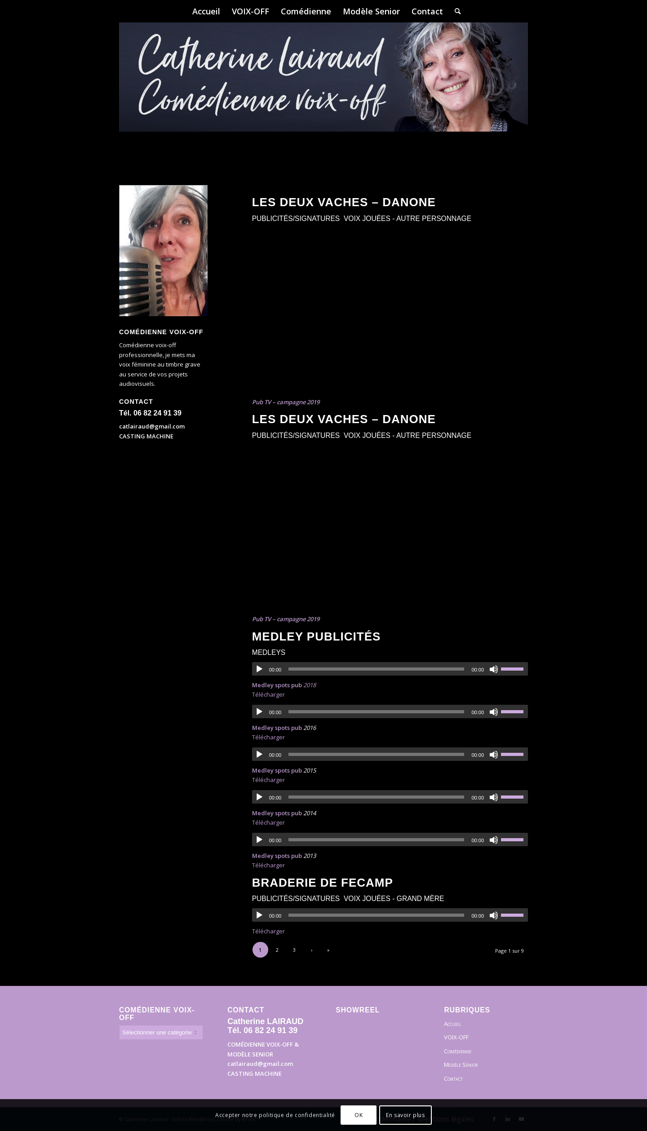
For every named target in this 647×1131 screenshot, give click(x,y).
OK (359, 1115)
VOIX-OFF (456, 1037)
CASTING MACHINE (146, 436)
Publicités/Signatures (296, 218)
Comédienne (457, 1051)
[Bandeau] (323, 89)
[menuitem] (206, 11)
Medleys (269, 652)
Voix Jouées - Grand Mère (394, 898)
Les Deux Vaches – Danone (344, 202)
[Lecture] (259, 669)
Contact (453, 1078)
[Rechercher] (455, 11)
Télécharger (268, 694)
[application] (390, 669)
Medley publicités (316, 636)
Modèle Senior (461, 1064)
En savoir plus (405, 1115)
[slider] (376, 669)
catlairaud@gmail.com (152, 426)
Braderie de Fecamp (322, 882)
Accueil (452, 1024)
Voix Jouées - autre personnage (407, 218)
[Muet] (493, 669)
